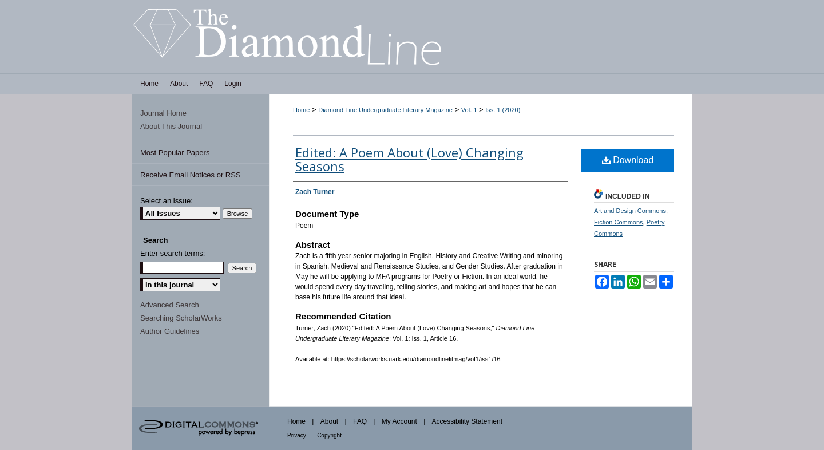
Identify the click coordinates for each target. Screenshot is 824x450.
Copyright (329, 435)
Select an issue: (166, 200)
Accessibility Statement (467, 421)
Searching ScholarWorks (181, 318)
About (329, 421)
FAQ (360, 421)
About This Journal (171, 126)
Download (628, 160)
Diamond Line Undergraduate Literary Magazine (385, 109)
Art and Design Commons (630, 210)
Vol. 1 (469, 109)
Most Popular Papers (174, 152)
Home (301, 109)
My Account (399, 421)
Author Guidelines (169, 331)
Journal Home (163, 113)
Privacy (296, 435)
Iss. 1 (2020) (502, 109)
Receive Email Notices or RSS (190, 175)
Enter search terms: (172, 253)
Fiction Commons (618, 222)
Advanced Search (169, 305)
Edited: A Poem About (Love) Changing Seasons (409, 159)
